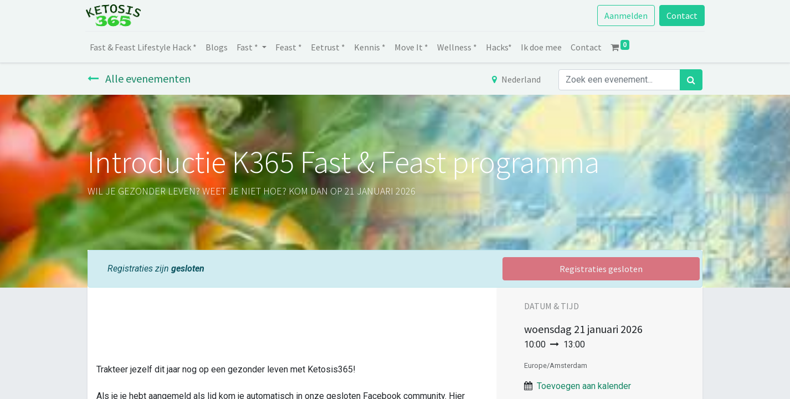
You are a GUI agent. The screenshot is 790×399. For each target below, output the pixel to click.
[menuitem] (145, 47)
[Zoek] (691, 79)
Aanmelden (623, 15)
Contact (679, 15)
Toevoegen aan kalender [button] (584, 386)
